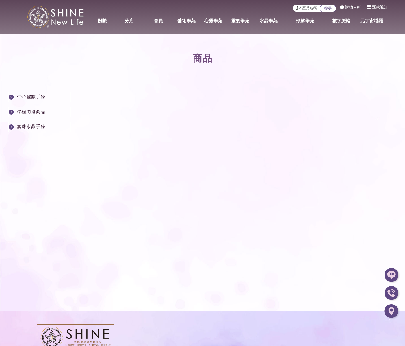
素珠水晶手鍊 (31, 126)
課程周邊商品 (31, 111)
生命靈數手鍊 (31, 96)
